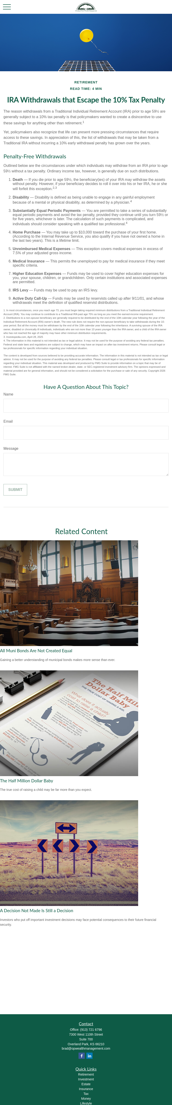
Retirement (86, 1074)
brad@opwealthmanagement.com (86, 1048)
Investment (86, 1079)
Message (10, 448)
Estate (86, 1084)
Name (8, 394)
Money (86, 1098)
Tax (86, 1094)
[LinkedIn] (89, 1056)
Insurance (86, 1089)
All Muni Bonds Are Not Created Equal (36, 650)
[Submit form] (15, 490)
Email (8, 421)
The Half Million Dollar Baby (26, 780)
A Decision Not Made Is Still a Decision (36, 910)
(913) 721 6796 (91, 1029)
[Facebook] (82, 1056)
